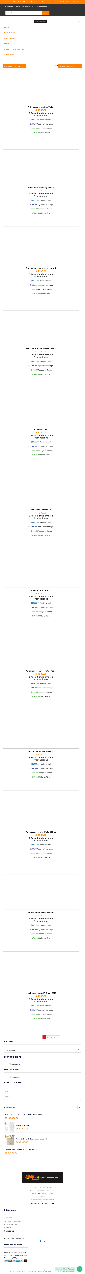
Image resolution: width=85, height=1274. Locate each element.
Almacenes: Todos (37, 2)
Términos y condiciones (12, 1221)
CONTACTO (17, 2)
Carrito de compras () (18, 7)
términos (8, 2)
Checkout (9, 55)
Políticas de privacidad (12, 1224)
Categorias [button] (11, 38)
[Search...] (23, 13)
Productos (9, 33)
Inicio (7, 27)
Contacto (7, 1228)
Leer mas (41, 1193)
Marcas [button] (9, 44)
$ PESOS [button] (76, 2)
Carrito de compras (14, 49)
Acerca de (8, 1218)
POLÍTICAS (25, 2)
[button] (65, 2)
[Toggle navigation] (79, 21)
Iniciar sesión (42, 7)
